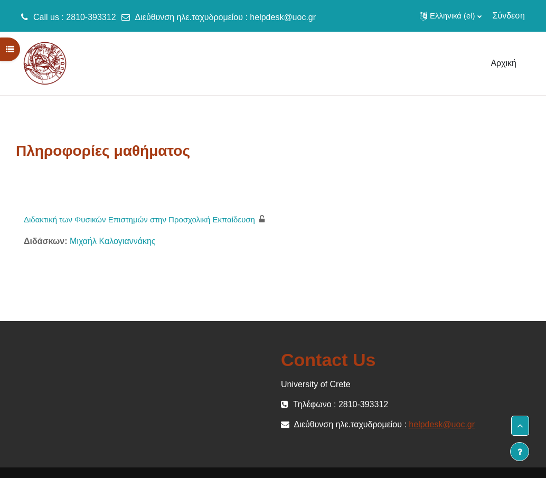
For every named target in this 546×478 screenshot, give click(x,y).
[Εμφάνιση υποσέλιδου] (519, 451)
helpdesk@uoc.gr (283, 17)
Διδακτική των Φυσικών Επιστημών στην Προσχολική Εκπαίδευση (139, 219)
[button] (450, 16)
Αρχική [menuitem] (503, 63)
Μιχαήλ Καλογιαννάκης (113, 241)
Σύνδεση (509, 15)
